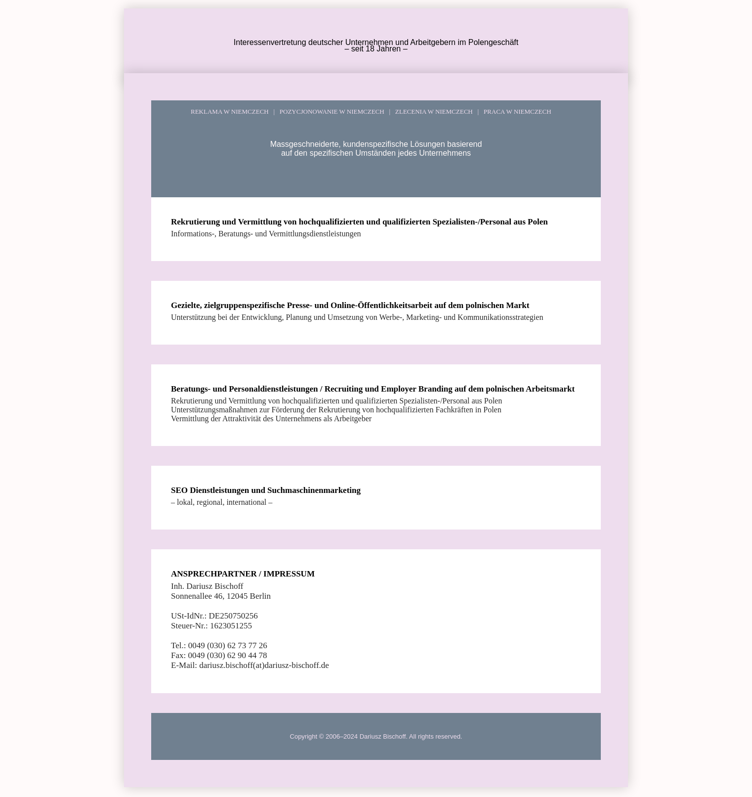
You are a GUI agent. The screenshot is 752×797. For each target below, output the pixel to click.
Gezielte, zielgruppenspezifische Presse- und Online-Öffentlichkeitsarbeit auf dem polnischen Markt (350, 305)
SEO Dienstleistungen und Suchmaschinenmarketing (266, 490)
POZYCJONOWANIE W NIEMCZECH (330, 111)
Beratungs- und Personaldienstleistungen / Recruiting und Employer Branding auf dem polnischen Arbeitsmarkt (373, 389)
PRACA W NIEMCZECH (515, 111)
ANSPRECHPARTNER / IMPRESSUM (243, 573)
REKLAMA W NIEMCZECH (230, 111)
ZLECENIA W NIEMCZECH (432, 111)
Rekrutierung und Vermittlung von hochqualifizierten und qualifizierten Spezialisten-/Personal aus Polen (359, 221)
